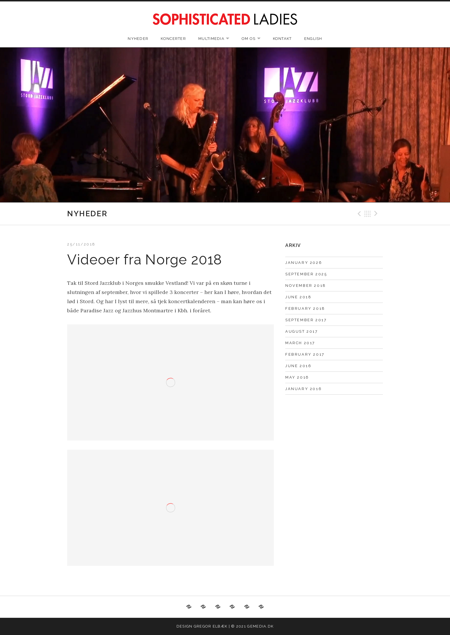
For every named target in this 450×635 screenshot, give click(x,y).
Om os (254, 38)
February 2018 (305, 308)
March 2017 (300, 343)
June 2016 (298, 366)
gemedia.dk (260, 626)
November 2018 (305, 285)
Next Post (376, 213)
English (313, 38)
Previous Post (358, 213)
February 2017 (305, 354)
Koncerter (173, 38)
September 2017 (306, 320)
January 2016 (303, 389)
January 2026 (303, 262)
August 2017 (301, 331)
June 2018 (298, 297)
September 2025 (306, 274)
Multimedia (216, 38)
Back (367, 213)
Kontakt (282, 38)
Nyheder (138, 38)
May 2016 (297, 377)
